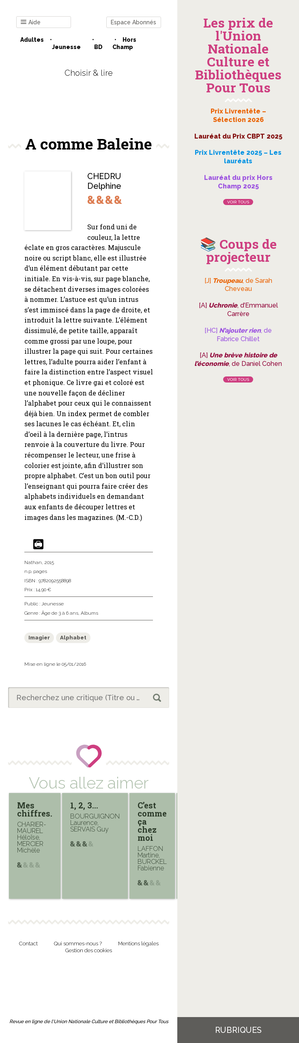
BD (98, 47)
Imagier (39, 638)
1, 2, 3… (84, 805)
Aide (31, 22)
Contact (28, 943)
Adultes (32, 39)
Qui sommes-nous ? (78, 943)
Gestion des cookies (88, 950)
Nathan (33, 562)
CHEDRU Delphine (104, 181)
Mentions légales (138, 943)
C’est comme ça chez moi (152, 821)
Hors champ (124, 43)
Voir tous (238, 202)
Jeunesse (66, 47)
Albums (89, 613)
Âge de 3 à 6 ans (59, 613)
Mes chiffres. (34, 809)
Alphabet (73, 638)
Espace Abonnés (133, 22)
